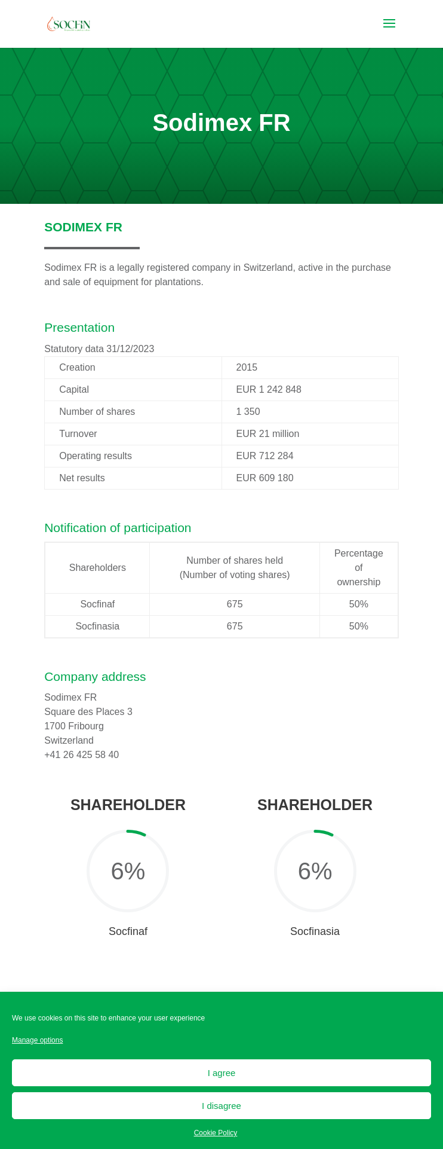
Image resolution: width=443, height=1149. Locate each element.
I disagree (221, 1106)
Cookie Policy (216, 1133)
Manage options (37, 1040)
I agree (222, 1073)
